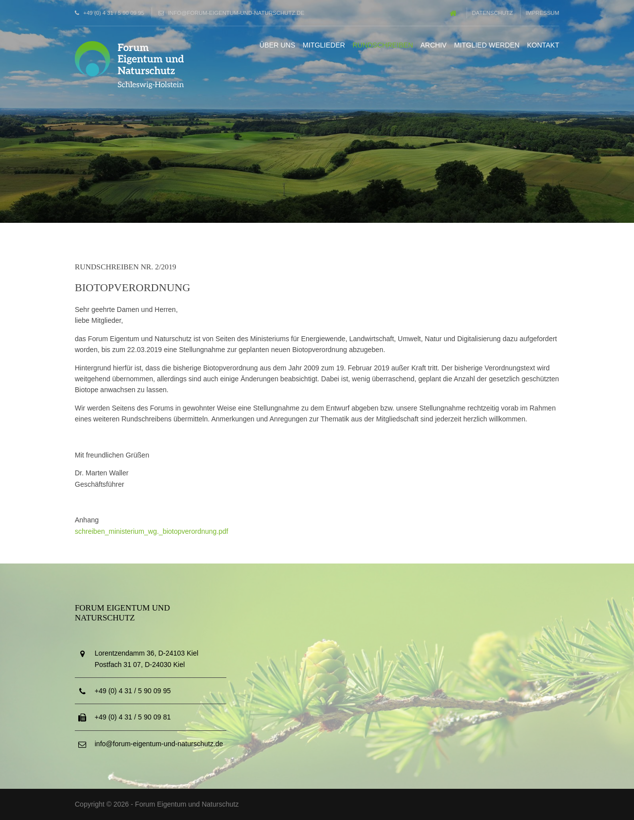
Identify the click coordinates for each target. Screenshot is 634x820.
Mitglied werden (487, 45)
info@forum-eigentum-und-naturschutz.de (236, 13)
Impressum (542, 13)
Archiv (434, 45)
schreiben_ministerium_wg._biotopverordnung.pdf (151, 531)
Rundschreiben (383, 45)
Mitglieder (324, 45)
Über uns (277, 45)
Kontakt (543, 45)
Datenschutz (492, 13)
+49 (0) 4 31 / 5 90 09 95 (113, 13)
